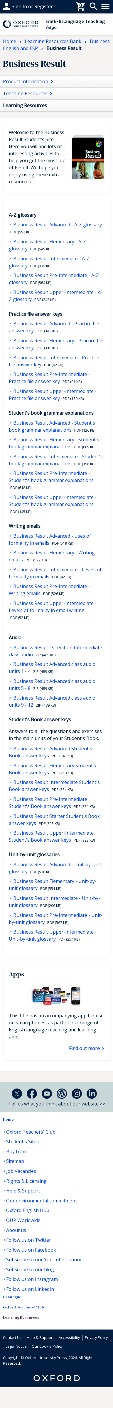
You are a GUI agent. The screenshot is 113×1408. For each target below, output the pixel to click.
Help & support (20, 6)
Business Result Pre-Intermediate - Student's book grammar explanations (51, 476)
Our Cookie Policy (47, 1346)
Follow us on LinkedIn (30, 1289)
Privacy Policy (96, 1337)
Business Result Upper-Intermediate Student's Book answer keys (51, 836)
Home (8, 1119)
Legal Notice (16, 1346)
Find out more (85, 1048)
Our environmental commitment (41, 1200)
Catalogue (12, 1296)
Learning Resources (21, 1317)
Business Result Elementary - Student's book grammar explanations (54, 443)
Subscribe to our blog (30, 1269)
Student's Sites (22, 1141)
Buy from (16, 1151)
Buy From (13, 6)
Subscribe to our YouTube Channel (45, 1259)
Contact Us (12, 1337)
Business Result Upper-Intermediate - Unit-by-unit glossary (53, 935)
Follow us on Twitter (28, 1240)
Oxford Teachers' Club (30, 1132)
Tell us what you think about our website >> (56, 1104)
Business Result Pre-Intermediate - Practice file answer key (49, 378)
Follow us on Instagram (32, 1279)
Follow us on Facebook (31, 1250)
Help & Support (23, 1190)
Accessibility (69, 1337)
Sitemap (15, 1161)
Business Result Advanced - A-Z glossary (57, 224)
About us (16, 1230)
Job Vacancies (21, 1171)
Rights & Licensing (26, 1181)
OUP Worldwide (23, 1220)
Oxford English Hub (27, 1210)
